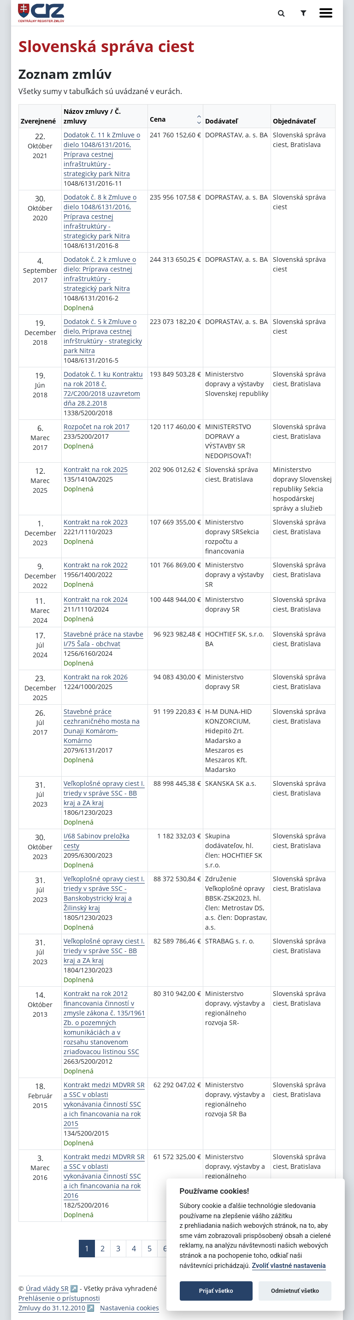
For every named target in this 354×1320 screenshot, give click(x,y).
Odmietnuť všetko (295, 1290)
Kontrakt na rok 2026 (96, 676)
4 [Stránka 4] (134, 1248)
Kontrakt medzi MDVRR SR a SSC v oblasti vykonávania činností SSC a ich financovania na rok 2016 (104, 1176)
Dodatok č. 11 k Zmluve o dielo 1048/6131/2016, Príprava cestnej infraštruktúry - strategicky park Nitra (102, 154)
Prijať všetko (216, 1290)
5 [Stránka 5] (150, 1248)
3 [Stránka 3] (118, 1248)
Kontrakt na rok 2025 (96, 469)
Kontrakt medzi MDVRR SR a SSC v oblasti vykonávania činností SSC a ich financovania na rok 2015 (104, 1104)
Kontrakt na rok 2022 (96, 564)
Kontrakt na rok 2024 (96, 599)
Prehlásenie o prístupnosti (59, 1298)
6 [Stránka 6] (165, 1248)
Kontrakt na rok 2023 (96, 522)
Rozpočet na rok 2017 (97, 426)
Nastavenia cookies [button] (129, 1307)
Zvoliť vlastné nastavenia (289, 1266)
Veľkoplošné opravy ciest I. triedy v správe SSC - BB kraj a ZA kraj (104, 793)
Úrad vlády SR (47, 1288)
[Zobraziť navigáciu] (326, 13)
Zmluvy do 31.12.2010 (51, 1307)
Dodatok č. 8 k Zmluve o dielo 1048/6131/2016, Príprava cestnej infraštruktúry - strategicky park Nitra (100, 216)
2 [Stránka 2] (102, 1248)
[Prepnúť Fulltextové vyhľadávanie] (281, 13)
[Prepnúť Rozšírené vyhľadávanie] (304, 13)
